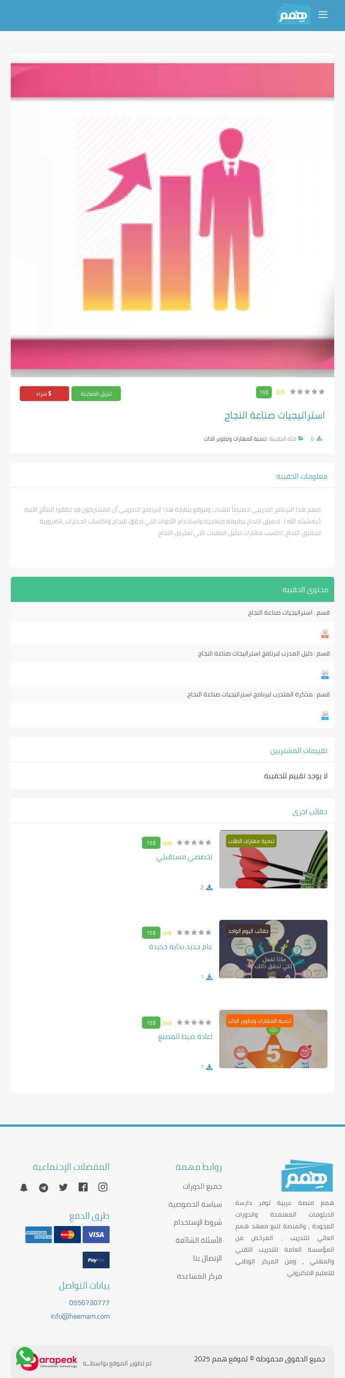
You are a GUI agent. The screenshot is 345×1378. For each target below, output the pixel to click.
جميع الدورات (202, 1186)
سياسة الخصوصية (195, 1204)
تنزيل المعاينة (96, 393)
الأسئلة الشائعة (199, 1240)
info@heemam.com (80, 1316)
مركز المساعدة (199, 1276)
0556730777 (89, 1302)
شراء (44, 393)
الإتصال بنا (207, 1258)
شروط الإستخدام (198, 1222)
